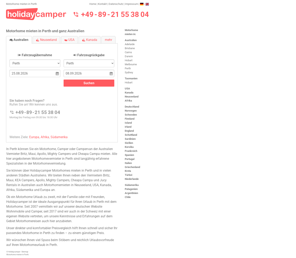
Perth (128, 68)
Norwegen (131, 110)
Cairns (128, 52)
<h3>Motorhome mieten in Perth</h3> (62, 89)
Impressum (131, 3)
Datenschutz (116, 3)
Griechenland (132, 167)
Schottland (131, 134)
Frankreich (131, 150)
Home (92, 3)
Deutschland (132, 106)
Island (128, 122)
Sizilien (129, 142)
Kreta (128, 170)
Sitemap (25, 252)
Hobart (128, 60)
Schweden (131, 114)
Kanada (129, 92)
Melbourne (131, 64)
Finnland (129, 118)
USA (127, 88)
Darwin (129, 56)
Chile (128, 197)
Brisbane (130, 48)
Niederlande (132, 178)
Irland (128, 126)
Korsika (129, 146)
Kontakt (102, 3)
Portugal (129, 159)
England (129, 130)
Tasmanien (131, 78)
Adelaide (130, 44)
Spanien (129, 154)
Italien (128, 163)
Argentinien (131, 193)
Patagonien (131, 189)
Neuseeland (131, 96)
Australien (131, 40)
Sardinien (130, 138)
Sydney (129, 72)
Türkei (128, 174)
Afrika (128, 100)
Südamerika (132, 185)
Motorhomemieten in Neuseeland (67, 185)
